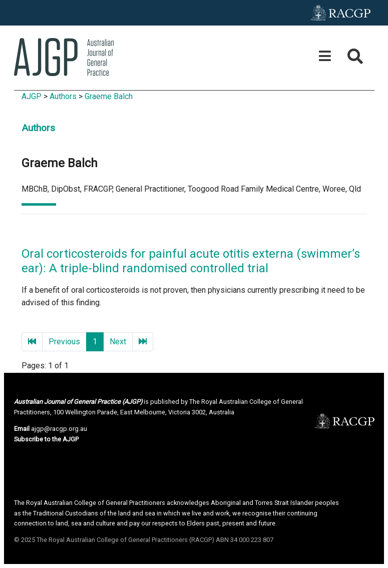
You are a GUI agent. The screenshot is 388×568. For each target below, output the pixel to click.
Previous (64, 341)
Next (118, 341)
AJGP (32, 96)
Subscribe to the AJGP (46, 439)
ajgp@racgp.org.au (59, 428)
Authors (63, 96)
